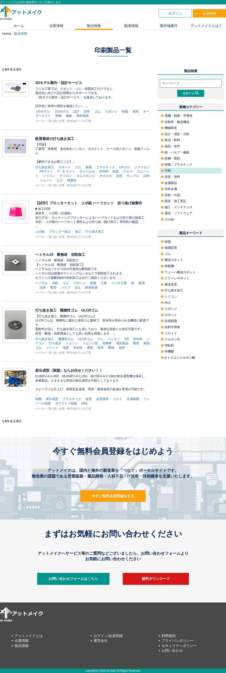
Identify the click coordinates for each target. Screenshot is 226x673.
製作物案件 (169, 26)
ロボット (169, 315)
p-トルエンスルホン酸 (178, 357)
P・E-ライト (66, 171)
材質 (116, 171)
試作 (87, 111)
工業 (104, 283)
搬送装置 (169, 284)
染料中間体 (170, 327)
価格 (69, 115)
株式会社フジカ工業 (79, 120)
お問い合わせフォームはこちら (73, 579)
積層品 (71, 180)
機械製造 (169, 128)
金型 (89, 399)
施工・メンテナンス (176, 207)
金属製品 (169, 183)
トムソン (46, 180)
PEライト (46, 171)
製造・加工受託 (173, 201)
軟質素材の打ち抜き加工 (54, 139)
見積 (119, 176)
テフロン (66, 176)
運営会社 (101, 640)
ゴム (97, 111)
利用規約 (169, 636)
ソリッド (52, 347)
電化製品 (122, 343)
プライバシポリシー (177, 640)
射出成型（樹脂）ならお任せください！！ (68, 370)
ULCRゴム (85, 339)
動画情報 (131, 26)
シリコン (49, 176)
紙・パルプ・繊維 (175, 152)
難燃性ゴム (66, 339)
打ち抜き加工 (44, 167)
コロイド (169, 333)
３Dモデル (42, 111)
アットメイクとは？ (206, 26)
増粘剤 (167, 345)
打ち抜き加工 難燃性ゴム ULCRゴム (66, 310)
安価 (58, 115)
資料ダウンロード (156, 579)
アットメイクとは (29, 636)
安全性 (78, 347)
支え (78, 287)
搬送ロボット (172, 260)
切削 (55, 283)
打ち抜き (55, 343)
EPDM (103, 171)
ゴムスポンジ (85, 176)
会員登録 (209, 13)
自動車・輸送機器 (175, 122)
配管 (53, 287)
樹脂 (125, 111)
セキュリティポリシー (179, 646)
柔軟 (90, 347)
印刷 (166, 170)
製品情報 (94, 26)
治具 (43, 287)
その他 (167, 219)
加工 (78, 231)
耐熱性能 (91, 287)
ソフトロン (142, 167)
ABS (84, 403)
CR (126, 339)
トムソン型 (90, 343)
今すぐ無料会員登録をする (113, 496)
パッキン (114, 339)
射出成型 (52, 399)
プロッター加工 (60, 231)
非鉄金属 (169, 189)
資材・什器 (170, 195)
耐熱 (142, 283)
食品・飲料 (170, 140)
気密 (122, 347)
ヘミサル (41, 283)
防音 (101, 347)
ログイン (175, 13)
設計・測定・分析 (175, 134)
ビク (59, 180)
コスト (117, 399)
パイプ (65, 287)
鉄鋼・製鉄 (170, 158)
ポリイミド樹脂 (66, 403)
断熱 (111, 347)
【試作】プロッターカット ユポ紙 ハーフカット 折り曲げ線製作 (88, 203)
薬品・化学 (170, 146)
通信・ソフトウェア (176, 213)
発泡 (135, 111)
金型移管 (102, 399)
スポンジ (111, 111)
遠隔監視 (169, 247)
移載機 (167, 266)
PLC (166, 302)
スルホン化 (170, 339)
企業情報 (56, 26)
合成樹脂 (133, 399)
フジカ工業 (119, 283)
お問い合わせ (172, 650)
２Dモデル (61, 111)
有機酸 (167, 351)
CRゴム (124, 167)
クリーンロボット (175, 278)
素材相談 (82, 115)
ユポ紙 (40, 231)
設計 (76, 111)
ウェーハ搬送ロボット (178, 272)
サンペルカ (87, 171)
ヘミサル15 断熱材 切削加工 (60, 254)
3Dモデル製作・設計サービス (58, 83)
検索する (191, 93)
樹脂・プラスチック (176, 164)
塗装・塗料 (170, 176)
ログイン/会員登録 (108, 636)
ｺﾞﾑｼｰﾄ (127, 171)
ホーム (18, 26)
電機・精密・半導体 (176, 115)
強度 (66, 347)
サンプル (133, 176)
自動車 (107, 343)
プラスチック (105, 167)
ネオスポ (105, 176)
